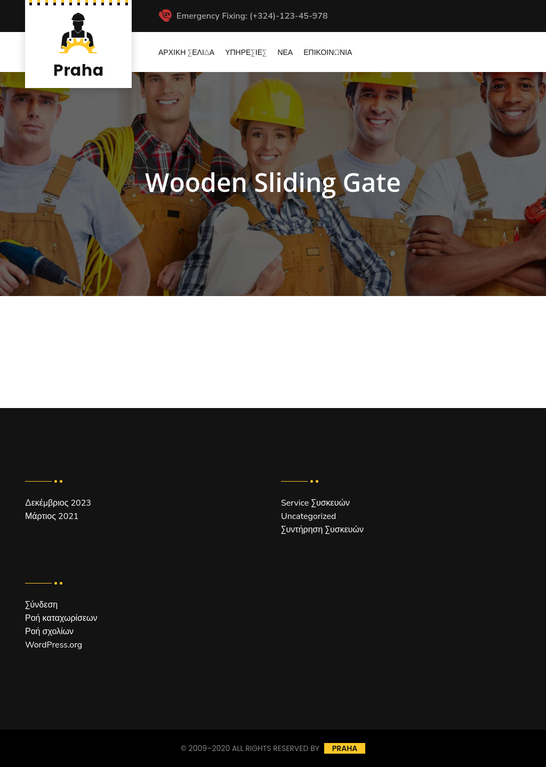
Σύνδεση (41, 605)
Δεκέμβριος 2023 (58, 503)
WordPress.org (53, 645)
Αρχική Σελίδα (186, 52)
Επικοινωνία (327, 52)
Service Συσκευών (315, 503)
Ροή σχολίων (49, 631)
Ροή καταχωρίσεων (61, 618)
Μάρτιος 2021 (51, 516)
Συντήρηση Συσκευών (322, 530)
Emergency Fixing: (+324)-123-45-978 (243, 16)
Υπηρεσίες (246, 52)
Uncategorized (308, 516)
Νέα (285, 52)
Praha (345, 748)
